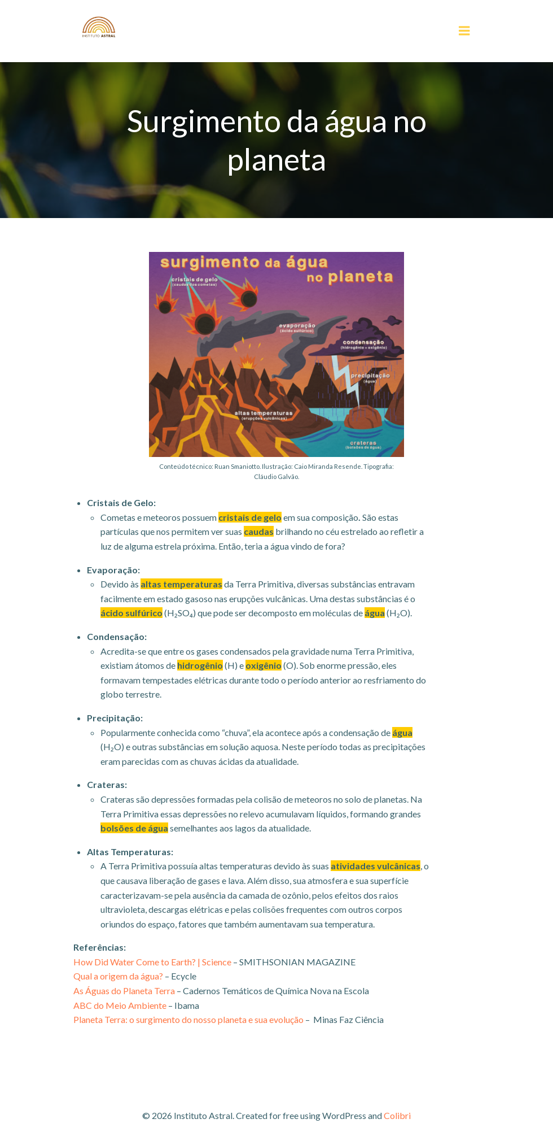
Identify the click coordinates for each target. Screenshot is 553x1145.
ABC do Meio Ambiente (119, 1005)
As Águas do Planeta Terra (124, 990)
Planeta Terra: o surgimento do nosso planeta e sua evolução (188, 1019)
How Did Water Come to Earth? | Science (152, 961)
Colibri (397, 1115)
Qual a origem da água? (118, 975)
